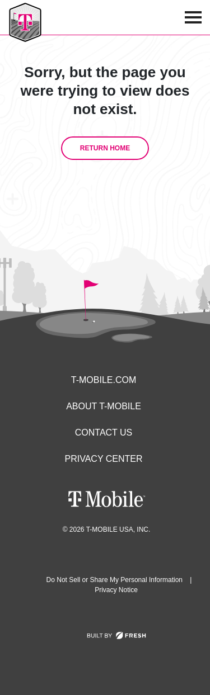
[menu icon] (193, 17)
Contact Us (104, 432)
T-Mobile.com (103, 380)
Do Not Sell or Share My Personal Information (114, 580)
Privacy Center (104, 459)
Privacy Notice (116, 590)
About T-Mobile (103, 406)
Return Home (105, 148)
